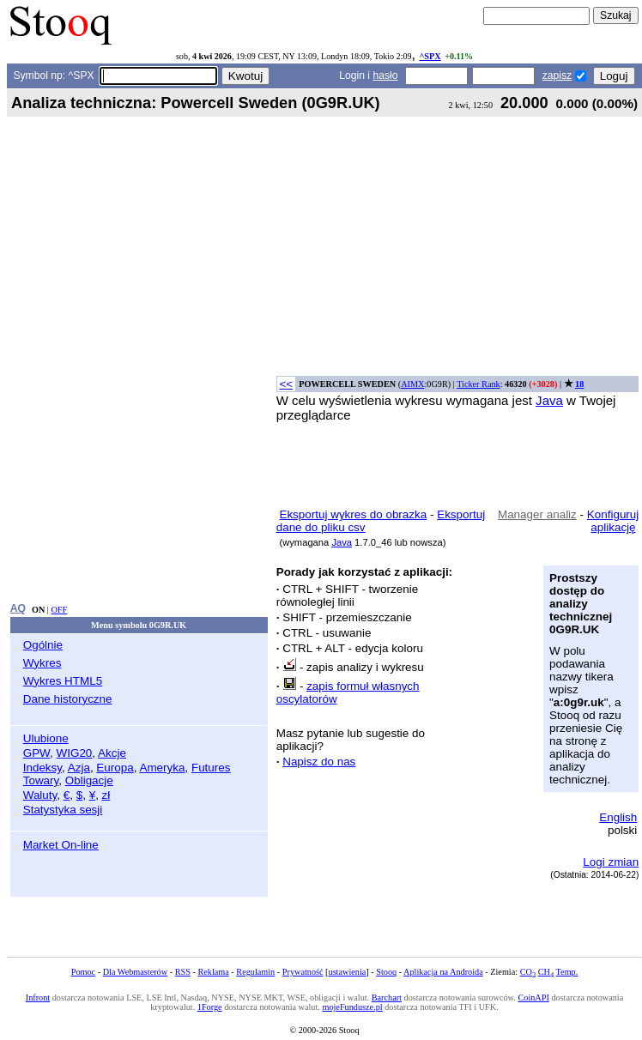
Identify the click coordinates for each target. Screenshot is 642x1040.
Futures (211, 767)
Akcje (112, 753)
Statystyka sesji (63, 809)
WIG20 (75, 753)
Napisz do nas (318, 761)
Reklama (212, 972)
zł (106, 795)
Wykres (42, 662)
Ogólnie (43, 644)
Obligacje (89, 780)
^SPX (429, 56)
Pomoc (83, 972)
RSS (183, 972)
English (618, 817)
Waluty (40, 795)
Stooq (386, 972)
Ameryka (162, 767)
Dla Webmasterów (135, 972)
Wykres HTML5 (62, 680)
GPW (36, 753)
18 (579, 384)
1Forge (209, 1007)
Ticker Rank (478, 384)
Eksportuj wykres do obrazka (353, 514)
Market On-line (61, 844)
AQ (18, 608)
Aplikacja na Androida (443, 972)
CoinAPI (533, 997)
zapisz (557, 76)
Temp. (567, 972)
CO (528, 972)
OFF (59, 609)
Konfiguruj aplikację (613, 521)
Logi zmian (611, 862)
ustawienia (347, 972)
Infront (38, 997)
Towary (41, 780)
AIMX (412, 384)
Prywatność (303, 972)
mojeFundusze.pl (352, 1007)
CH (546, 972)
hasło (384, 76)
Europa (114, 767)
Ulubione (46, 738)
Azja (79, 767)
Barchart (387, 997)
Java (549, 400)
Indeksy (42, 767)
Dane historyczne (67, 698)
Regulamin (255, 972)
